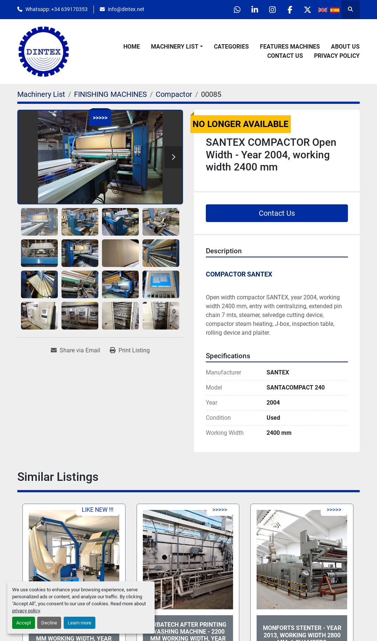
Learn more (79, 623)
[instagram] (269, 9)
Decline (49, 623)
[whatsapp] (232, 9)
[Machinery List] (41, 94)
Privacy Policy (337, 55)
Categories (231, 46)
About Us (345, 46)
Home (131, 46)
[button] (177, 46)
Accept (23, 623)
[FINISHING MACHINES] (110, 94)
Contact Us (285, 55)
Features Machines (290, 46)
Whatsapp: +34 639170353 (56, 9)
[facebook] (288, 9)
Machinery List (174, 46)
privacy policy (26, 610)
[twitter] (307, 9)
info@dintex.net (126, 9)
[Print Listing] (130, 351)
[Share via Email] (75, 351)
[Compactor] (174, 94)
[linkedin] (251, 9)
